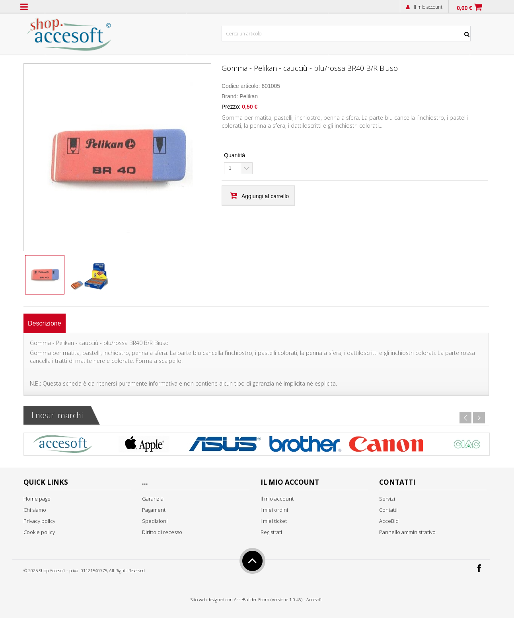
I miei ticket (274, 520)
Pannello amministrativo (407, 532)
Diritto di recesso (162, 532)
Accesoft (314, 599)
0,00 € (464, 8)
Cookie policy (39, 532)
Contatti (388, 509)
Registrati (271, 532)
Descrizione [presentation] (44, 323)
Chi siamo (34, 509)
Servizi (387, 498)
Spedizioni (154, 520)
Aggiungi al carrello (265, 196)
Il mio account (428, 7)
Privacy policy (39, 520)
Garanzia (153, 498)
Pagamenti (154, 509)
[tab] (44, 323)
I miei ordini (274, 509)
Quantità (234, 155)
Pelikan (248, 96)
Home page (37, 498)
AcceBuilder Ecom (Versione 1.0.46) (268, 599)
